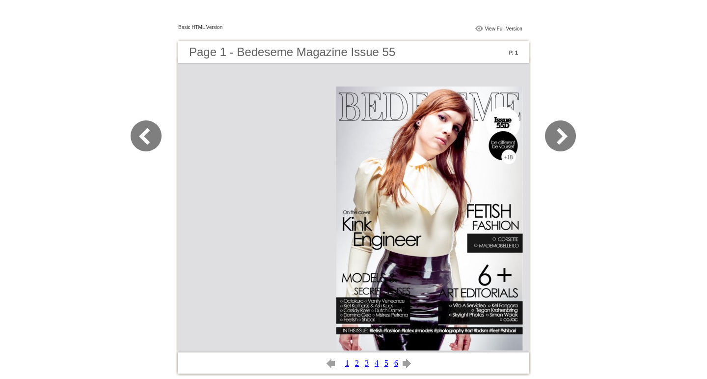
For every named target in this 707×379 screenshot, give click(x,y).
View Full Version (503, 28)
